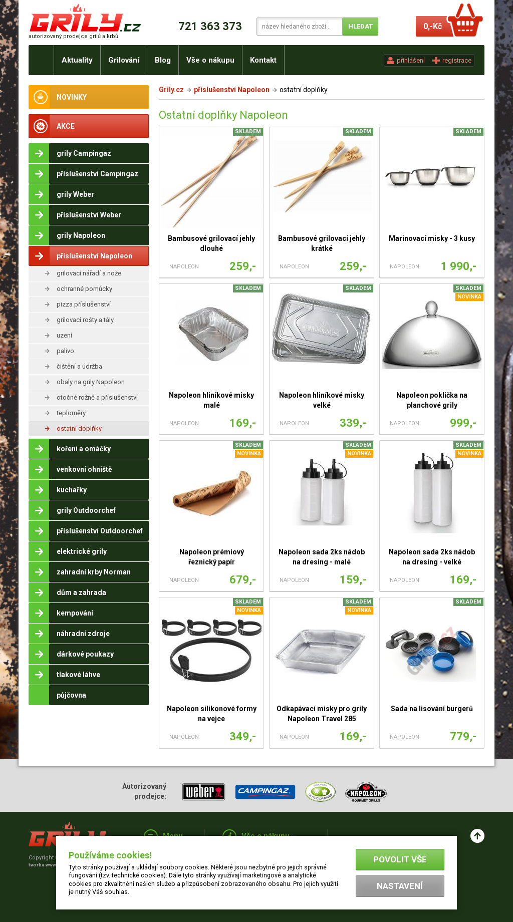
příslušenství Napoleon (232, 90)
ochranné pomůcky (84, 288)
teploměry (71, 413)
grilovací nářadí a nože (89, 273)
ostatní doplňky (79, 428)
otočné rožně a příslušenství (97, 397)
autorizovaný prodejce (73, 36)
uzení (64, 335)
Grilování (123, 60)
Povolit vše (400, 859)
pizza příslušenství (84, 304)
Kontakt (263, 60)
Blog (163, 60)
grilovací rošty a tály (85, 320)
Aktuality (77, 60)
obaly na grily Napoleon (91, 382)
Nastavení (400, 886)
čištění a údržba (79, 366)
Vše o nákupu (210, 60)
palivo (65, 351)
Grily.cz (171, 90)
